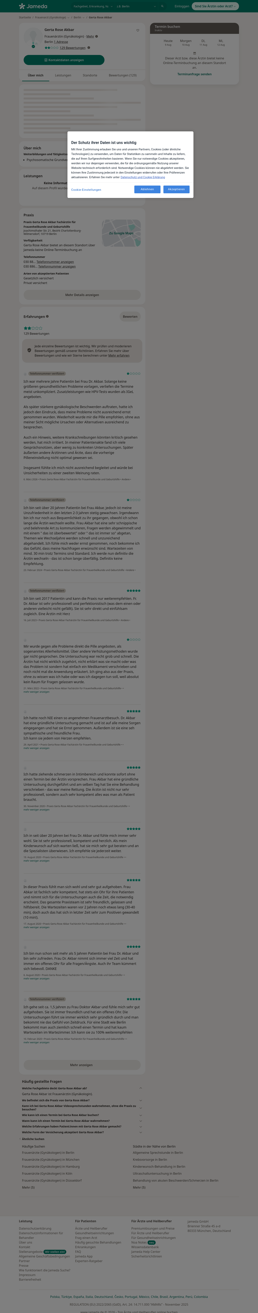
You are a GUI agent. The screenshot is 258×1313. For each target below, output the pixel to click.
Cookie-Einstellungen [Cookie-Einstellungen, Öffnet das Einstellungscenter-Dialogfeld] (86, 190)
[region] (130, 164)
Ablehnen (147, 189)
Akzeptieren (176, 189)
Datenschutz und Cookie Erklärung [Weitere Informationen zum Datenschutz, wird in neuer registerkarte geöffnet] (143, 177)
